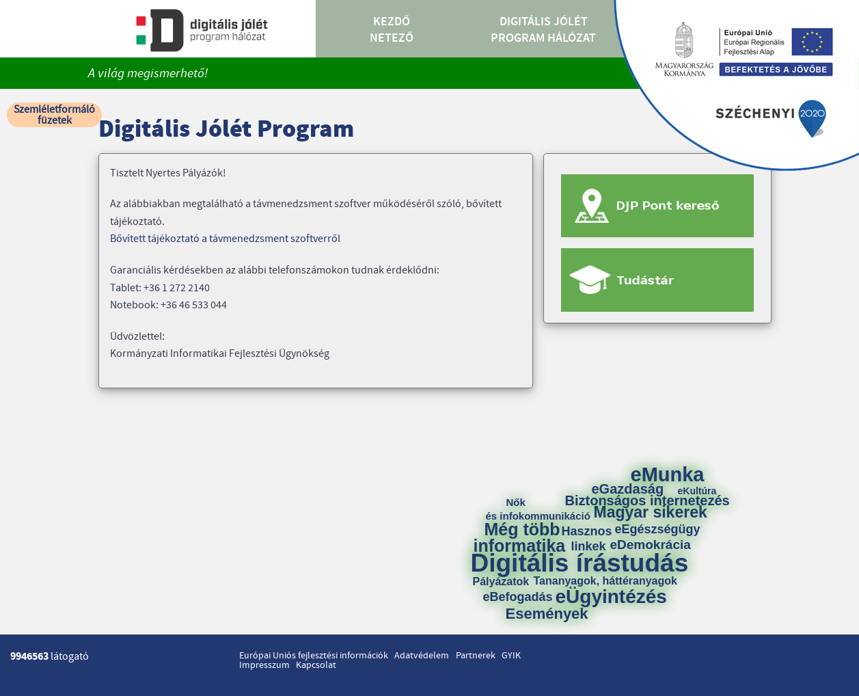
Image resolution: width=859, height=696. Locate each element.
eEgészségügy (657, 529)
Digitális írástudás (580, 563)
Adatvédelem (421, 655)
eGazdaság (628, 489)
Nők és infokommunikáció (538, 509)
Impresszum (264, 665)
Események (547, 613)
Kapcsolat (316, 665)
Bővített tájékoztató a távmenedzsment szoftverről (225, 238)
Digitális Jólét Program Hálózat (543, 30)
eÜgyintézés (611, 596)
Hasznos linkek (591, 538)
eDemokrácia (650, 544)
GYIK (511, 655)
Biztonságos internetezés (647, 500)
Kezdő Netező (391, 30)
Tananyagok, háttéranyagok (605, 581)
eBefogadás (518, 597)
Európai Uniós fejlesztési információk (313, 655)
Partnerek (475, 655)
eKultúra (697, 491)
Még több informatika (520, 537)
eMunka (668, 475)
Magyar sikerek (650, 512)
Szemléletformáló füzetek (54, 115)
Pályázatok (501, 581)
